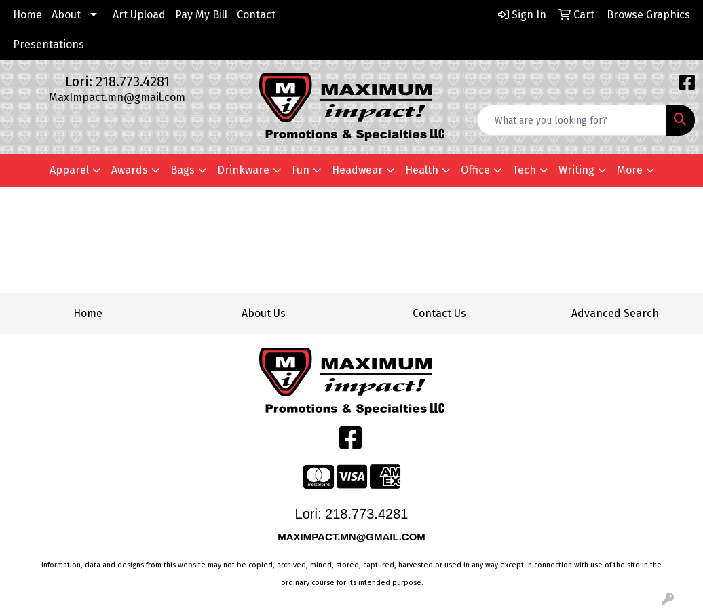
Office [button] (475, 170)
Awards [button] (129, 170)
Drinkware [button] (243, 170)
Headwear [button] (357, 170)
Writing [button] (576, 170)
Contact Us (439, 313)
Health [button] (421, 170)
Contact (256, 14)
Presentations (48, 44)
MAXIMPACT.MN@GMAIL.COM (353, 536)
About (66, 14)
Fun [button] (300, 170)
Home (27, 14)
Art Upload (139, 14)
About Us (264, 313)
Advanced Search (615, 313)
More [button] (630, 170)
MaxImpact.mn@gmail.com (117, 97)
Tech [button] (524, 170)
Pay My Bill (201, 14)
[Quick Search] (571, 120)
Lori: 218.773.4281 (117, 81)
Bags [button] (182, 170)
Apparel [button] (69, 170)
